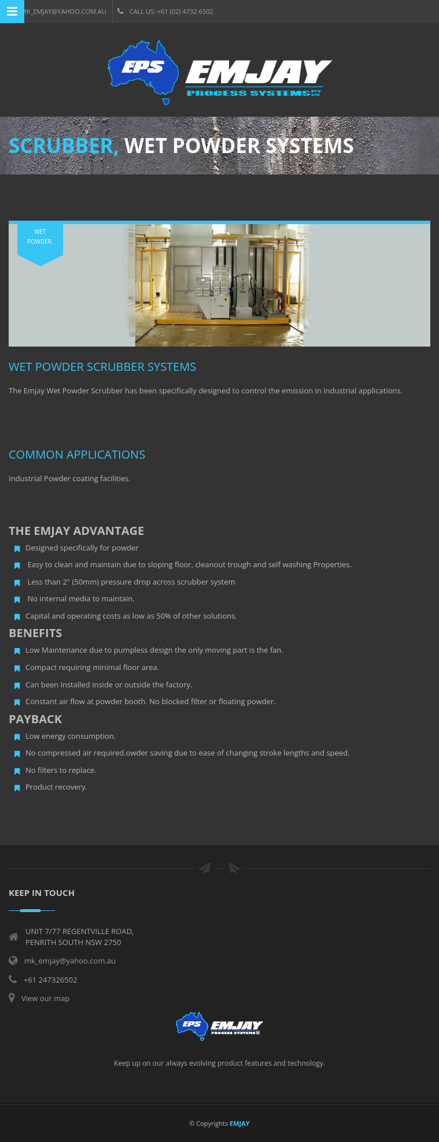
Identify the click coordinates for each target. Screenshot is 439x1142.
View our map (45, 998)
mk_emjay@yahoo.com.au (57, 11)
